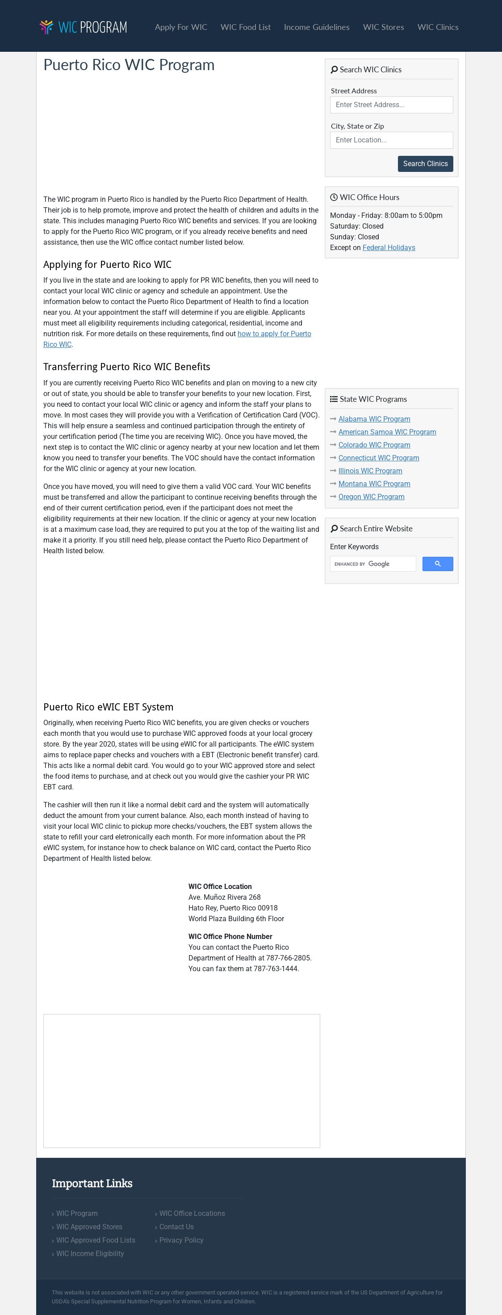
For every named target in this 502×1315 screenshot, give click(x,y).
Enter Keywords (354, 547)
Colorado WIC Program (374, 445)
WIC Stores (383, 27)
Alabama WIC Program (374, 419)
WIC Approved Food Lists (95, 1240)
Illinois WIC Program (370, 471)
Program (83, 28)
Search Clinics (425, 163)
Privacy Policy (181, 1240)
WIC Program (77, 1213)
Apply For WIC (181, 27)
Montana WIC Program (374, 484)
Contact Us (176, 1227)
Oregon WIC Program (372, 497)
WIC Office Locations (192, 1213)
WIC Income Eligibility (90, 1253)
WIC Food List (246, 27)
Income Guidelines (317, 27)
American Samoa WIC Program (387, 432)
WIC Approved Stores (89, 1227)
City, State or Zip (357, 125)
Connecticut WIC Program (379, 458)
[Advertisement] (110, 134)
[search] (372, 564)
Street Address (354, 90)
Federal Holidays (389, 247)
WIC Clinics (438, 27)
